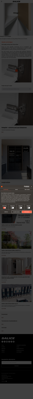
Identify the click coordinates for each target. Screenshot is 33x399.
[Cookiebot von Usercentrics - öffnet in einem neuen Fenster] (24, 186)
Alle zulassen (26, 211)
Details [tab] (16, 189)
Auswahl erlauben (16, 211)
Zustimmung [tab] (5, 189)
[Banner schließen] (31, 186)
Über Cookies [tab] (27, 189)
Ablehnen (6, 211)
